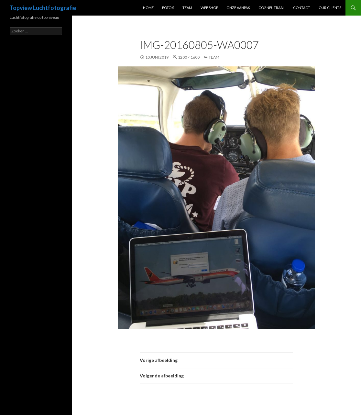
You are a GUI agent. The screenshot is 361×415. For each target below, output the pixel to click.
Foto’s (168, 8)
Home (148, 8)
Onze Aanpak (238, 8)
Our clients (330, 8)
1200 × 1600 (189, 57)
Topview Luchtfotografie (43, 7)
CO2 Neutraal (271, 8)
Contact (301, 8)
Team (187, 8)
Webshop (209, 8)
